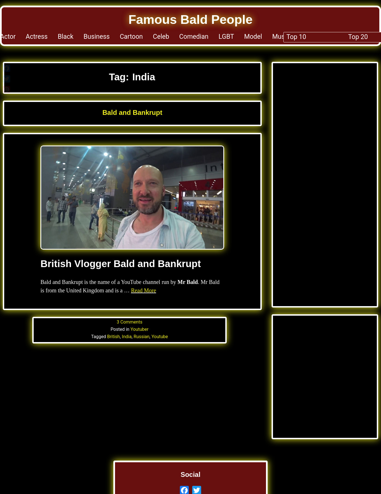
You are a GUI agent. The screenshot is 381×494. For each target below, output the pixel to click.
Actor (7, 36)
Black (66, 36)
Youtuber (139, 329)
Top (375, 36)
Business (97, 36)
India (127, 336)
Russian (142, 336)
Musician (285, 36)
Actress (37, 36)
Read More (143, 290)
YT (338, 36)
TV (356, 36)
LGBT (226, 36)
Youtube (160, 336)
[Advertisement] (324, 126)
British (113, 336)
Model (253, 36)
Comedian (193, 36)
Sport (316, 36)
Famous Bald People (190, 19)
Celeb (161, 36)
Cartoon (131, 36)
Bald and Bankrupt (132, 112)
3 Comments (129, 322)
